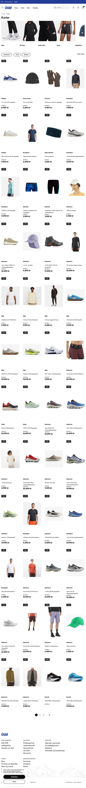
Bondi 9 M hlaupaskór (8, 429)
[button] (14, 777)
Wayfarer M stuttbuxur (51, 647)
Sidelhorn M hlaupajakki (8, 211)
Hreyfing (36, 8)
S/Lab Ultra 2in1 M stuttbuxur (75, 374)
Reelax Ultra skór (50, 483)
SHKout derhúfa (71, 211)
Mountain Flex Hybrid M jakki (10, 701)
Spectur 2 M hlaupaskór (8, 538)
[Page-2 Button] (39, 715)
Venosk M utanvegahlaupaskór (75, 157)
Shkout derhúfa (71, 647)
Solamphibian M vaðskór (52, 538)
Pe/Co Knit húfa (28, 103)
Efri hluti (24, 46)
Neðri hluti (46, 46)
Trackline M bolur (7, 483)
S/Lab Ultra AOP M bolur (30, 592)
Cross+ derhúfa (28, 266)
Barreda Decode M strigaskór (10, 157)
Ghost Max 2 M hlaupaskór (52, 701)
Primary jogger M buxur (52, 320)
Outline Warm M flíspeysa (30, 701)
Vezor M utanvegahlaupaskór (75, 538)
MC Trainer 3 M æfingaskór (53, 374)
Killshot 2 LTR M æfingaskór (10, 374)
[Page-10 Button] (49, 715)
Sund (66, 46)
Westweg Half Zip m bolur (74, 103)
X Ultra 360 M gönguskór (52, 592)
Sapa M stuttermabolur (30, 157)
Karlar (23, 8)
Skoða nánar (19, 772)
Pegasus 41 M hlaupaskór (30, 374)
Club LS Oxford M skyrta (30, 320)
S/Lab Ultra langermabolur (74, 266)
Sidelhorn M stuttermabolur (31, 538)
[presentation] (17, 8)
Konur (17, 8)
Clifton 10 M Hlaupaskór (30, 429)
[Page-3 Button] (43, 715)
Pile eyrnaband (49, 157)
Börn (29, 8)
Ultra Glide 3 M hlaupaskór (74, 429)
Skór (2, 46)
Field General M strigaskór (74, 320)
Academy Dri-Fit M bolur (9, 320)
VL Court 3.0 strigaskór (8, 103)
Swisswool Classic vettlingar (53, 103)
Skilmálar (33, 783)
